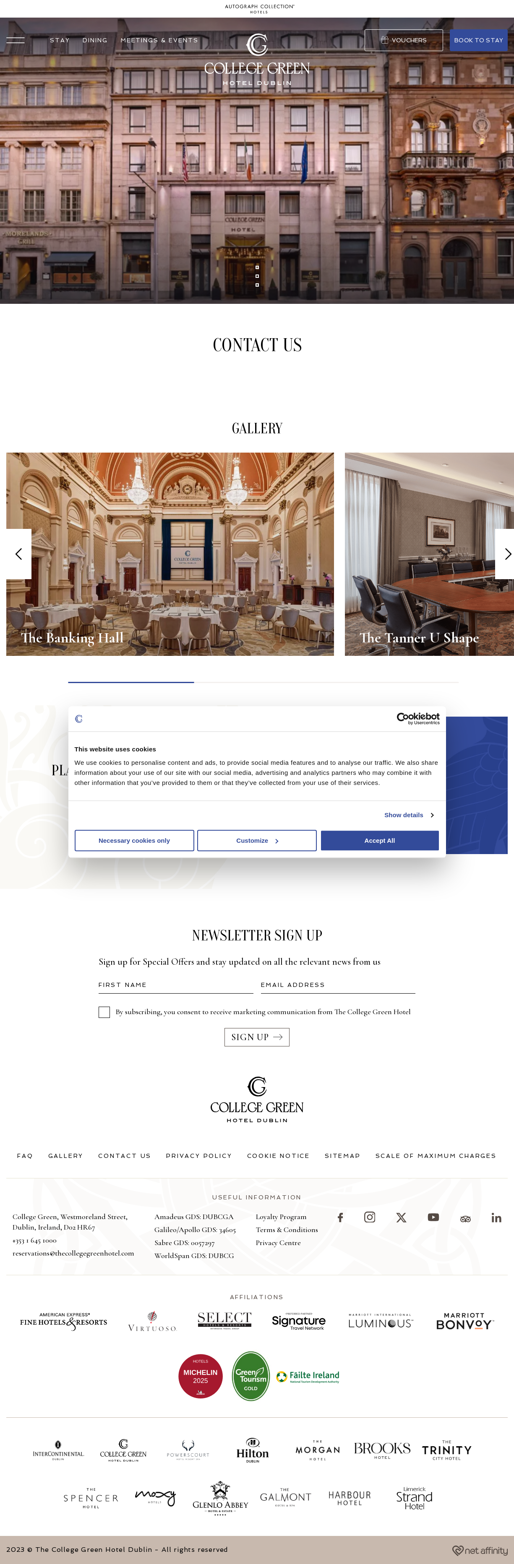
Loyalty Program (281, 1216)
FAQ (25, 1155)
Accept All (380, 840)
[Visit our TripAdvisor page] (465, 1220)
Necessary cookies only (134, 840)
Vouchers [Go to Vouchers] (404, 40)
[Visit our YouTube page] (433, 1220)
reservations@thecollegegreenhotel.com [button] (73, 1253)
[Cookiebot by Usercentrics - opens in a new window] (403, 718)
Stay (60, 40)
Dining (95, 40)
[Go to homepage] (260, 9)
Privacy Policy (199, 1155)
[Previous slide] (18, 554)
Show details (403, 814)
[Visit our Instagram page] (370, 1220)
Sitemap (343, 1155)
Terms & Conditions (287, 1229)
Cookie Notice (278, 1155)
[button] (15, 40)
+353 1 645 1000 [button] (35, 1240)
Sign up (257, 1037)
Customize (257, 840)
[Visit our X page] (401, 1220)
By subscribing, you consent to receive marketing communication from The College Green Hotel (263, 1011)
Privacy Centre (278, 1242)
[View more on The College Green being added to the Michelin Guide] (200, 1376)
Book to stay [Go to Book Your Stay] (478, 40)
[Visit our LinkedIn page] (496, 1220)
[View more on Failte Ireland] (307, 1376)
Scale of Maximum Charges (436, 1155)
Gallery (66, 1155)
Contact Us (124, 1155)
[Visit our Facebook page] (340, 1220)
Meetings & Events (159, 40)
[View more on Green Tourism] (251, 1376)
